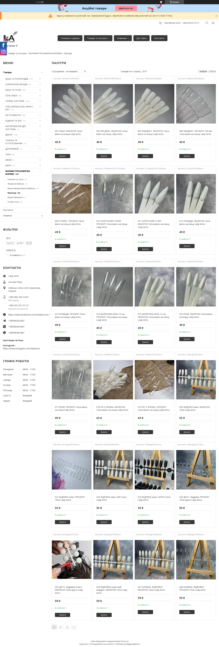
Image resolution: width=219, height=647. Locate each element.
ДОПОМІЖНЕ (12, 148)
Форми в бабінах (16, 183)
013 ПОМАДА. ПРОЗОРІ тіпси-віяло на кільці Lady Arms (70, 315)
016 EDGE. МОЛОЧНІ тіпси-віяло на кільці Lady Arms (195, 315)
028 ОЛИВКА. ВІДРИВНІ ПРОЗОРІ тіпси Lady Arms (192, 588)
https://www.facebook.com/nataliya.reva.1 (26, 314)
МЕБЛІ (8, 159)
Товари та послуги (97, 38)
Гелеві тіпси (13, 201)
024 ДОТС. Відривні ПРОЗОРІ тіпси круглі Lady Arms (194, 498)
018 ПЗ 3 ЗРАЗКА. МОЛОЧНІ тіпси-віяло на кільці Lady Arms (112, 409)
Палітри (12, 192)
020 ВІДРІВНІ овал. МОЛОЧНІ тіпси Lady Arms (194, 409)
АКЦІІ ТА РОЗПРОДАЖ (16, 78)
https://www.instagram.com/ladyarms (21, 348)
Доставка (141, 38)
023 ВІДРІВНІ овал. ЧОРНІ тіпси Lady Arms (154, 498)
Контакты (8, 209)
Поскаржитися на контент (102, 644)
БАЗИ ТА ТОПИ (13, 89)
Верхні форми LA (15, 197)
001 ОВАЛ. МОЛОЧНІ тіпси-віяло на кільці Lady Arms (69, 132)
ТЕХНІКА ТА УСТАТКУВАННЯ (13, 142)
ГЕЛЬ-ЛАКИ (11, 95)
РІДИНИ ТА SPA (13, 120)
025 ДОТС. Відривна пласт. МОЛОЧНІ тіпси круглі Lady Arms (69, 590)
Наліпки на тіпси (15, 179)
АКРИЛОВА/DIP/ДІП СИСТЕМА (15, 128)
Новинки (122, 38)
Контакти (159, 38)
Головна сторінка (70, 38)
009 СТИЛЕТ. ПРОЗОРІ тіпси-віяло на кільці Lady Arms (70, 222)
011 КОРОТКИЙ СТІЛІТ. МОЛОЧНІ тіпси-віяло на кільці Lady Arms (153, 224)
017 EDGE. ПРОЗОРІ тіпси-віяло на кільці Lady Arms (71, 409)
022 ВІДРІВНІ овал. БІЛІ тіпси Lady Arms (111, 498)
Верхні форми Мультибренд (21, 188)
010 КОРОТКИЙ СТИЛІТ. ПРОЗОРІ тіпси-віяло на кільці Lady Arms (111, 224)
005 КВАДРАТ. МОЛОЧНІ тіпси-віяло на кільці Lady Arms (154, 132)
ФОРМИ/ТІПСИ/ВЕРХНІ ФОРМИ (45, 53)
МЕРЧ (8, 165)
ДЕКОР (8, 134)
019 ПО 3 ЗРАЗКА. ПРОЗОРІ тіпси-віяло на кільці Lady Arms (154, 409)
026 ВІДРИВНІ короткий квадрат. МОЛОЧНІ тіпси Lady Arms (111, 590)
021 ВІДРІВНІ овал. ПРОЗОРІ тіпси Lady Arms (70, 498)
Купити (62, 156)
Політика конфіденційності (128, 644)
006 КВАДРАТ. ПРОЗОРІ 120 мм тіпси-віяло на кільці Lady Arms (195, 132)
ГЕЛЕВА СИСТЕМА (14, 101)
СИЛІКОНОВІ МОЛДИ (16, 84)
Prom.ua (125, 641)
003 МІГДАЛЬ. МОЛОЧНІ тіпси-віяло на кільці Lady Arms (112, 132)
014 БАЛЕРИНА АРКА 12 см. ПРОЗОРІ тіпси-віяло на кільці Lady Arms (111, 317)
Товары (7, 72)
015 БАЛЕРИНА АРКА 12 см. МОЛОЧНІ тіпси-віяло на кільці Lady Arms (153, 317)
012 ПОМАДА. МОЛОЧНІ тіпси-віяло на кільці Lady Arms (195, 222)
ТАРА (8, 154)
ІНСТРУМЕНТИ (13, 115)
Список (212, 71)
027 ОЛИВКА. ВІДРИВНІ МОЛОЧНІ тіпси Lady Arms (151, 588)
